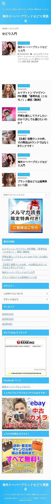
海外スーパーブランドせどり (16, 387)
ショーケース (29, 57)
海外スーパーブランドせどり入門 (18, 272)
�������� (39, 369)
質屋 (28, 61)
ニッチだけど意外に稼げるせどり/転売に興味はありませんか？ (25, 494)
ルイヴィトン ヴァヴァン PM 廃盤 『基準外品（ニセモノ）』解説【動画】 (32, 96)
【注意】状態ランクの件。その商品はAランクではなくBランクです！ (33, 142)
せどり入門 (37, 54)
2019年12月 (8, 314)
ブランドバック (41, 57)
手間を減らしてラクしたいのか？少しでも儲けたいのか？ (32, 119)
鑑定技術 (34, 61)
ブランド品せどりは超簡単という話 (19, 277)
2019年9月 (7, 324)
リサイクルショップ (26, 59)
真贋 (24, 61)
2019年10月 (8, 319)
